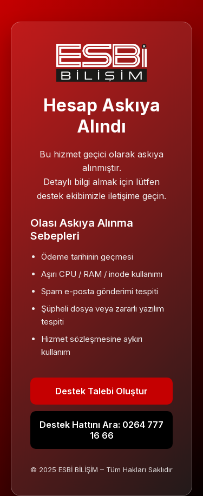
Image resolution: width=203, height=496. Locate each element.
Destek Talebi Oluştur (101, 391)
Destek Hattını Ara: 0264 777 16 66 (101, 430)
